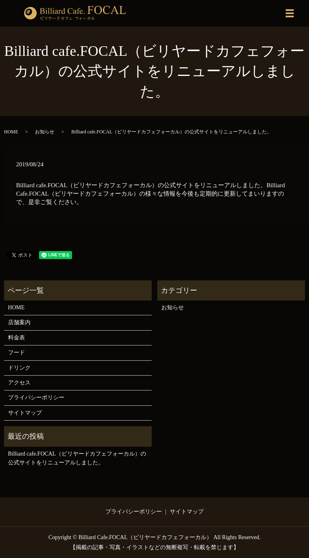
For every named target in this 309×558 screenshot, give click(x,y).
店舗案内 (19, 322)
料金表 (16, 338)
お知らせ (44, 132)
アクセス (19, 383)
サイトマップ (25, 413)
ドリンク (19, 368)
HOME (11, 132)
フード (16, 353)
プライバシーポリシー (36, 397)
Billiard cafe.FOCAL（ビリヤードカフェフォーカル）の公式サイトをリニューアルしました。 (77, 458)
